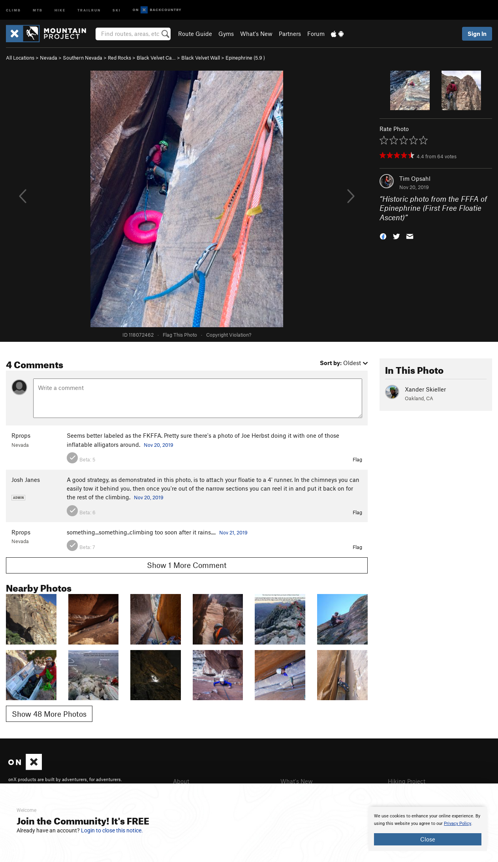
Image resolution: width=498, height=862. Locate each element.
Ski (117, 9)
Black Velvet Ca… (156, 57)
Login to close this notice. (112, 830)
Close (427, 839)
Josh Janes (25, 479)
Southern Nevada (82, 57)
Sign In (477, 33)
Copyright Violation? (228, 335)
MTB (38, 9)
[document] (427, 828)
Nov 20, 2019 (158, 445)
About (181, 781)
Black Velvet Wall (200, 57)
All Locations (20, 57)
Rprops (20, 435)
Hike (60, 9)
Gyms (226, 33)
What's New (256, 33)
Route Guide (195, 33)
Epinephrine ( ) (245, 57)
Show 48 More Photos (49, 713)
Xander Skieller (425, 389)
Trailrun (89, 9)
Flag (357, 459)
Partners (290, 33)
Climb (13, 9)
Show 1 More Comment (187, 565)
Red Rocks (119, 57)
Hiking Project (406, 781)
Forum (316, 33)
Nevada (48, 57)
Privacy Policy (457, 823)
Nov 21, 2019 (233, 532)
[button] (383, 235)
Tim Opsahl (414, 178)
